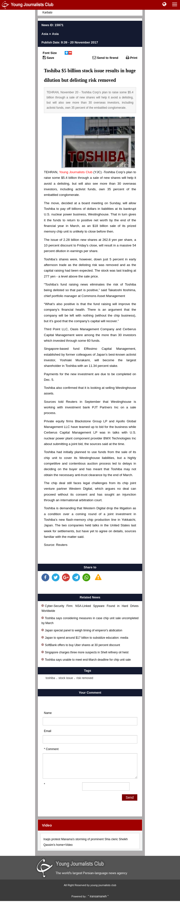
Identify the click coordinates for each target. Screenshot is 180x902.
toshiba (50, 678)
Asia (44, 34)
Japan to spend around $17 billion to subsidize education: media (84, 637)
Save (48, 58)
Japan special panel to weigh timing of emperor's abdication (81, 630)
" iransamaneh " (98, 896)
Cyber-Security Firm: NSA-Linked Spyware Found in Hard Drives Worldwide (90, 608)
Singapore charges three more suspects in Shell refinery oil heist (85, 652)
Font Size (50, 53)
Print (131, 58)
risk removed (84, 678)
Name (48, 713)
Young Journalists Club (75, 172)
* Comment (51, 749)
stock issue (66, 678)
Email (47, 731)
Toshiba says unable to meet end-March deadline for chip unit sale (86, 659)
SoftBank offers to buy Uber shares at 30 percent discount (80, 645)
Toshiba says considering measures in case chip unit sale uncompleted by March (90, 620)
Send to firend (105, 58)
